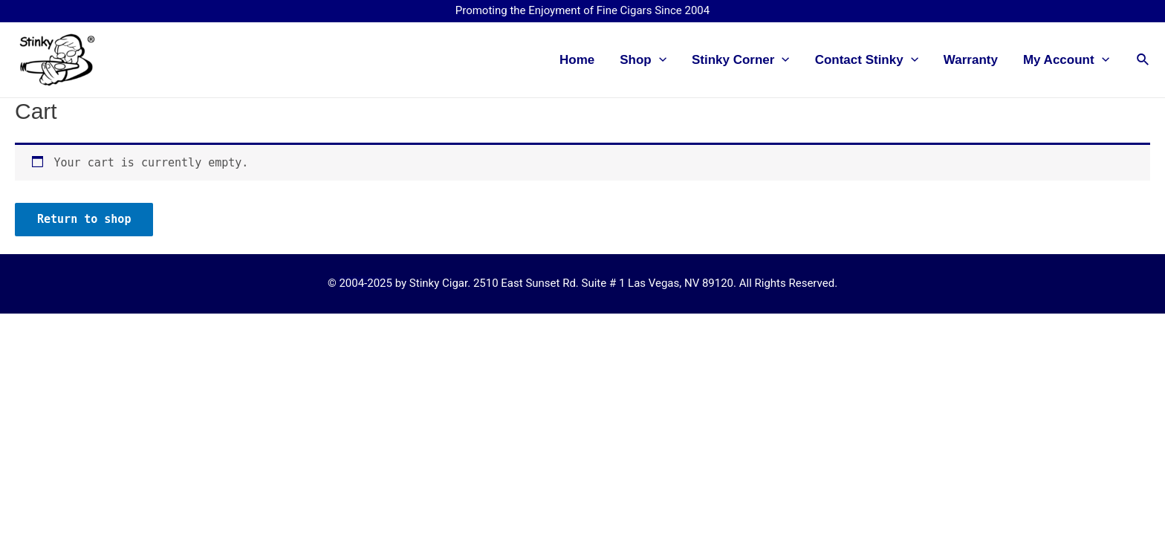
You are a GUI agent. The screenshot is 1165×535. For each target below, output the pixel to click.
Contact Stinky (866, 60)
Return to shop (84, 219)
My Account (1066, 60)
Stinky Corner (741, 60)
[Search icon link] (1143, 60)
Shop (643, 60)
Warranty (971, 60)
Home (576, 60)
